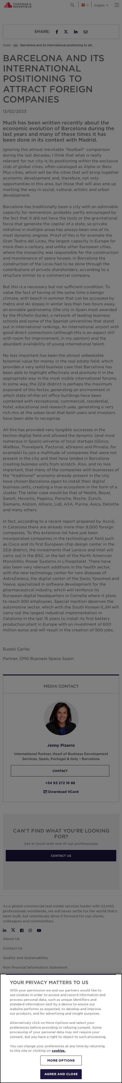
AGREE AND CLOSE (61, 1074)
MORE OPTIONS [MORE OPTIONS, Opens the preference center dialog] (61, 1060)
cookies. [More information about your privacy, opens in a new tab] (58, 1050)
